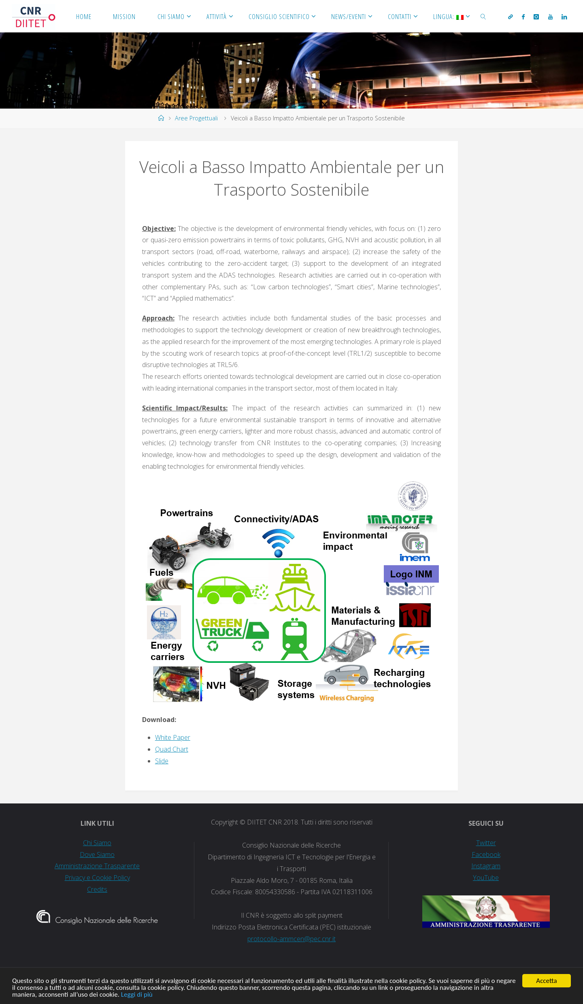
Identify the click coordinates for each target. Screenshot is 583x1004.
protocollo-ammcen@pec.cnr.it (291, 938)
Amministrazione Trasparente (97, 865)
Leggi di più (137, 996)
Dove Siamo (97, 854)
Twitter (486, 842)
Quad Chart (171, 749)
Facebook (486, 854)
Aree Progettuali (196, 118)
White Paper (172, 737)
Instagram (485, 865)
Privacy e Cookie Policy (97, 877)
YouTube (486, 877)
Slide (161, 760)
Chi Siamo (97, 842)
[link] (483, 16)
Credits (97, 889)
